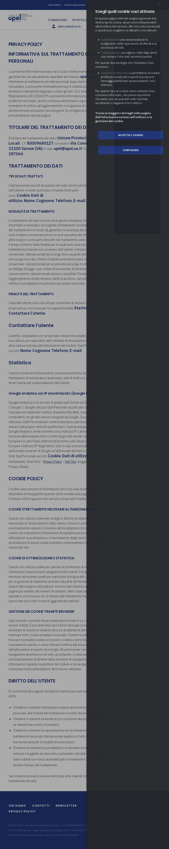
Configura (131, 150)
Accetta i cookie (130, 135)
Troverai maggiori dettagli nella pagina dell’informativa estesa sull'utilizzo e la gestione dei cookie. (123, 117)
